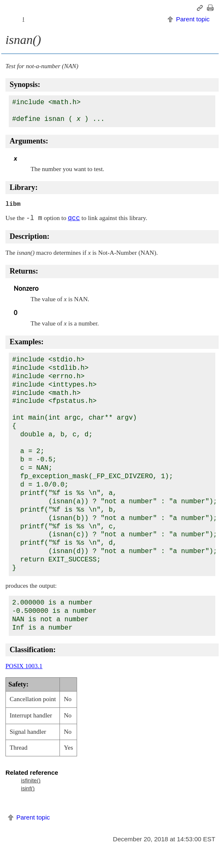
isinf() (28, 788)
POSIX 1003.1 (23, 666)
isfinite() (31, 780)
